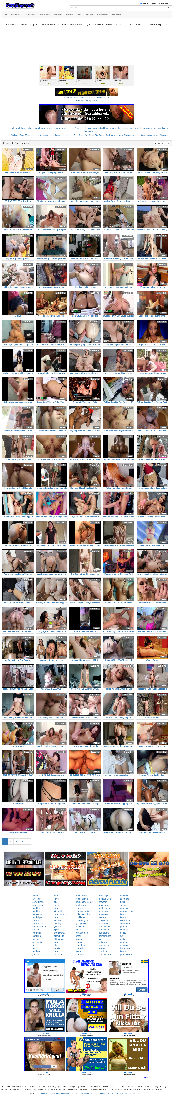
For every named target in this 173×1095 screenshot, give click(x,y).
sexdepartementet (84, 902)
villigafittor (59, 911)
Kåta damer (164, 135)
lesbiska (58, 954)
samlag (35, 930)
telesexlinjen (82, 899)
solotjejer (58, 923)
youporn (36, 954)
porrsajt (79, 942)
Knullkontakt (68, 135)
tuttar (122, 902)
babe (56, 942)
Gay (154, 3)
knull (56, 899)
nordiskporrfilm (83, 911)
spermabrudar (39, 926)
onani (35, 896)
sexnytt (123, 905)
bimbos (57, 945)
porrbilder (80, 945)
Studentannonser (47, 135)
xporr (56, 930)
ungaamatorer (61, 914)
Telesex (50, 128)
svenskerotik (60, 933)
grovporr (36, 939)
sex (122, 936)
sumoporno (125, 923)
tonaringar (103, 905)
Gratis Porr (83, 135)
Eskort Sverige (114, 128)
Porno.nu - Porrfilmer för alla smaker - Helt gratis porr (86, 98)
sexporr (102, 917)
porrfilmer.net (42, 1093)
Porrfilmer (113, 135)
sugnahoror (81, 896)
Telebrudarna (31, 128)
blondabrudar (105, 899)
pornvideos (81, 948)
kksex (78, 930)
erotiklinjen (104, 896)
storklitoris (59, 936)
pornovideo (104, 930)
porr (56, 917)
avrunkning (37, 942)
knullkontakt (81, 917)
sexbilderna (38, 905)
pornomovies (105, 936)
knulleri (35, 920)
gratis (122, 939)
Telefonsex (41, 128)
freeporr (102, 948)
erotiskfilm (103, 923)
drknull (57, 905)
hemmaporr (104, 945)
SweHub (36, 899)
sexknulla (103, 920)
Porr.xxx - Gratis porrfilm (86, 100)
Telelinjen (21, 128)
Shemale (164, 3)
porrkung (36, 933)
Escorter (58, 135)
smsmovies (104, 914)
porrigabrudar (126, 911)
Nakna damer (140, 135)
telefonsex (125, 899)
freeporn (80, 951)
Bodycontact (89, 131)
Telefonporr (88, 128)
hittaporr (103, 902)
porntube (80, 954)
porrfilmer (124, 908)
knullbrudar (37, 923)
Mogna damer (152, 135)
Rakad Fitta (93, 135)
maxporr (124, 945)
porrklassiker (105, 954)
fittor (56, 902)
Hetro (145, 3)
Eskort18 (164, 128)
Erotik (76, 135)
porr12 (123, 933)
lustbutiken (125, 948)
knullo (123, 917)
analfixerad (81, 905)
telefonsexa (104, 908)
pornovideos (104, 926)
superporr (103, 911)
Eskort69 (23, 135)
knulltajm (80, 926)
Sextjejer (140, 128)
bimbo (35, 945)
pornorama (104, 933)
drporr (79, 936)
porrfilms (103, 951)
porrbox (79, 908)
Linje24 (14, 128)
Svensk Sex (104, 135)
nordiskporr (37, 917)
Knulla (120, 135)
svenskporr (125, 920)
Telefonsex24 (77, 128)
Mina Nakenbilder (100, 128)
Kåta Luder (14, 135)
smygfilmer (37, 902)
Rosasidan (148, 128)
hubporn (103, 942)
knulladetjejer (82, 920)
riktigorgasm (60, 939)
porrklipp (36, 936)
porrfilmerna (126, 954)
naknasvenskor (83, 914)
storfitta (57, 920)
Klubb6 (157, 128)
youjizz (57, 926)
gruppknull (81, 923)
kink (100, 939)
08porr (79, 939)
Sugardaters (129, 135)
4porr (56, 908)
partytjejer (37, 914)
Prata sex (58, 128)
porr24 (57, 948)
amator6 (124, 896)
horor (56, 896)
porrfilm (36, 908)
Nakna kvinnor (34, 135)
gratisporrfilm (82, 933)
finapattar (124, 930)
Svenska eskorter (128, 128)
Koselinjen (66, 128)
